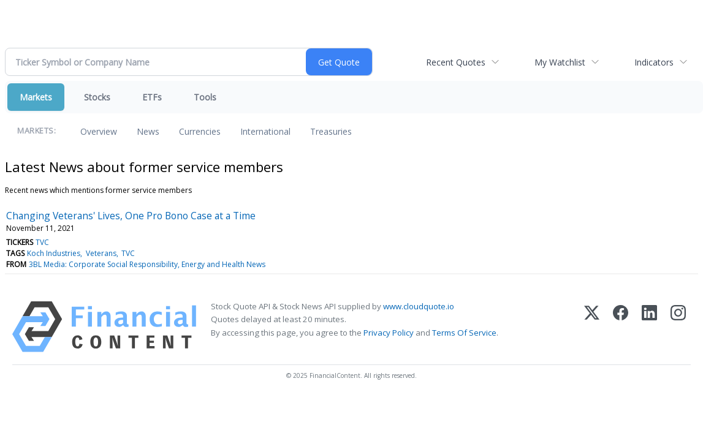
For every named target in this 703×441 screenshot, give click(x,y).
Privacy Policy (388, 332)
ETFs (152, 97)
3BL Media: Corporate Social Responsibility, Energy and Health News (147, 264)
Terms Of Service (464, 332)
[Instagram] (678, 326)
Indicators (654, 62)
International (265, 131)
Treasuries (331, 131)
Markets (36, 97)
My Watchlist (559, 62)
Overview (98, 131)
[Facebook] (620, 326)
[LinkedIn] (649, 326)
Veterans (101, 253)
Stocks (97, 97)
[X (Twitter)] (591, 326)
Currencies (200, 131)
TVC (42, 242)
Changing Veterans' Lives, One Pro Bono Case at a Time (131, 215)
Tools (205, 97)
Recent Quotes (455, 62)
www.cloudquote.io (418, 306)
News (148, 131)
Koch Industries (53, 253)
